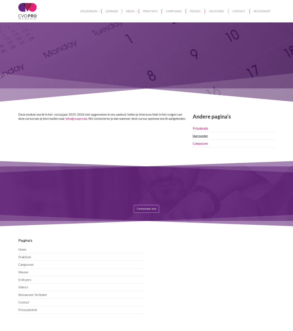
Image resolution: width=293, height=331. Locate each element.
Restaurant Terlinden (32, 295)
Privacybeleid (27, 310)
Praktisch (24, 257)
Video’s (23, 287)
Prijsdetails (200, 128)
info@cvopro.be (76, 118)
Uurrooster (200, 136)
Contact (23, 302)
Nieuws (23, 272)
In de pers (24, 279)
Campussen (200, 143)
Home (22, 249)
